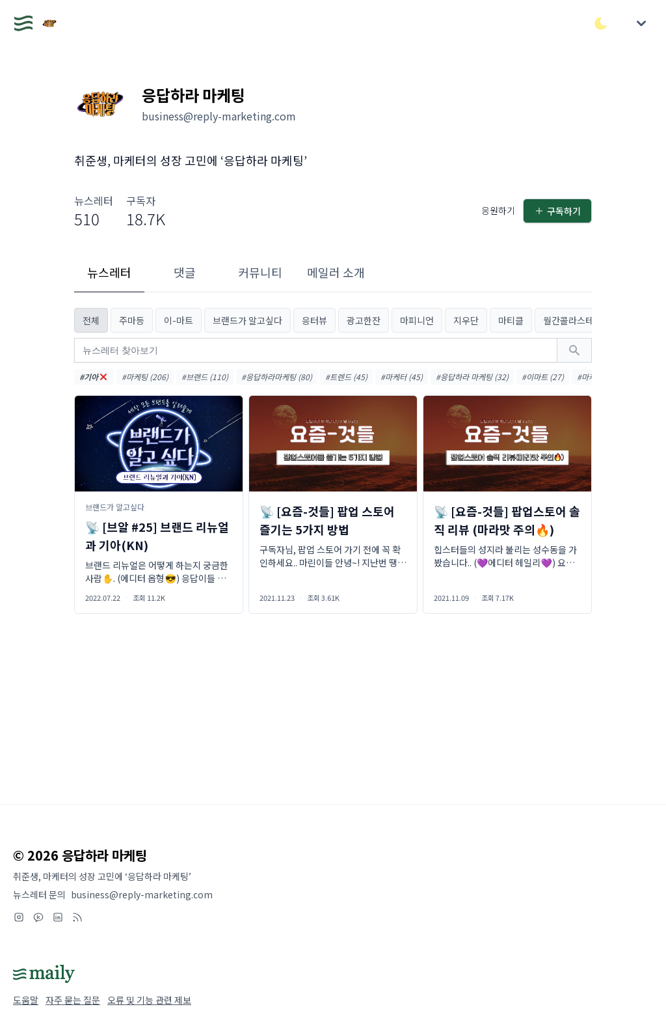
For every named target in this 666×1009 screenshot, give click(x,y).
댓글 (185, 272)
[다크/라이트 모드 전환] (601, 23)
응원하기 (498, 210)
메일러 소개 (336, 272)
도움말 (25, 999)
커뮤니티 (260, 272)
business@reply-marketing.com (142, 894)
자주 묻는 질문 (73, 999)
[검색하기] (574, 350)
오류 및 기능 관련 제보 (149, 999)
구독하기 (557, 210)
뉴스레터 (109, 272)
